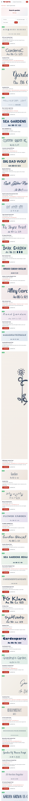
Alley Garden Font (6, 301)
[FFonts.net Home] (6, 1)
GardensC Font (5, 57)
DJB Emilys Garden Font (7, 460)
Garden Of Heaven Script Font (9, 760)
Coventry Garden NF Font (8, 148)
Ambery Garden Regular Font (9, 276)
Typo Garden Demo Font (8, 214)
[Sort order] (8, 22)
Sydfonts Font (5, 625)
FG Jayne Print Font (6, 235)
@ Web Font (12, 43)
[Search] (19, 2)
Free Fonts (3, 5)
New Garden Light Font (7, 108)
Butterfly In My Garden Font (8, 738)
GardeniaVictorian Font (7, 342)
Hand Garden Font (6, 321)
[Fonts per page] (21, 19)
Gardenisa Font (5, 696)
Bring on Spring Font (7, 501)
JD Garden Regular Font (7, 782)
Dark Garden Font (6, 255)
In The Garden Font (6, 717)
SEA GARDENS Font (6, 128)
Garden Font (5, 481)
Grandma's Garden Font (7, 665)
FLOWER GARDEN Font (7, 523)
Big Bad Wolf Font (6, 168)
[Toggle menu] (2, 2)
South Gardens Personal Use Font (10, 193)
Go (16, 22)
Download (5, 43)
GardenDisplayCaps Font (8, 586)
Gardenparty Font (6, 646)
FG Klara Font (5, 606)
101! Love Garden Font (7, 37)
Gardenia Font (5, 87)
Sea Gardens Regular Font (8, 566)
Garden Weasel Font (7, 544)
